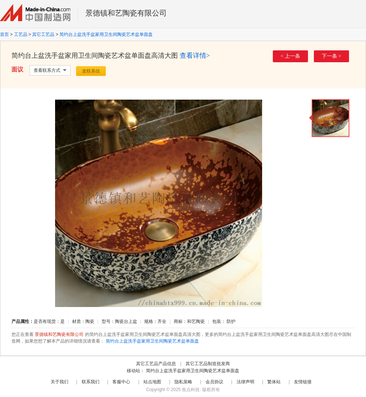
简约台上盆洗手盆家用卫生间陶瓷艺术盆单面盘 (106, 34)
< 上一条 (290, 56)
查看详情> (195, 55)
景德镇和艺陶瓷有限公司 (126, 13)
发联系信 (91, 71)
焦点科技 (191, 389)
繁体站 (274, 381)
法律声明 (245, 381)
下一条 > (331, 56)
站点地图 (152, 381)
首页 (4, 34)
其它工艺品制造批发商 (208, 363)
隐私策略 (183, 381)
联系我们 (90, 381)
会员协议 (214, 381)
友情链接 (303, 381)
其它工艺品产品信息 (156, 363)
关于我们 (59, 381)
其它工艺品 (43, 34)
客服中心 (121, 381)
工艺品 (20, 34)
